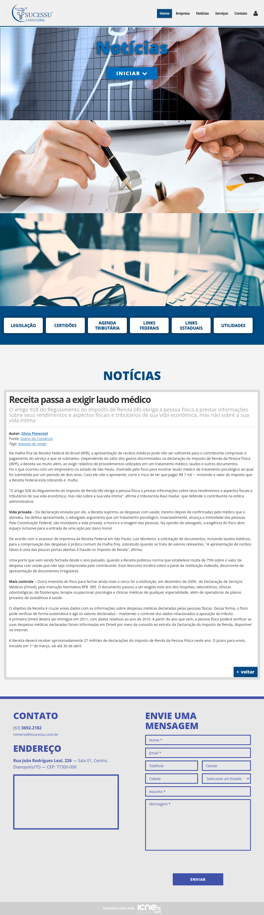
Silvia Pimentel (34, 433)
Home (164, 13)
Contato (240, 13)
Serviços (221, 13)
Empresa (183, 13)
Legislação (23, 325)
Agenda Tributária (107, 325)
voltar (245, 672)
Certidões (65, 325)
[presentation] (184, 861)
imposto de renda (32, 443)
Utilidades (233, 325)
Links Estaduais (191, 325)
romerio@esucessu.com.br (35, 734)
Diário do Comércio (36, 438)
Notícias (202, 13)
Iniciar (132, 73)
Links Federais (149, 325)
